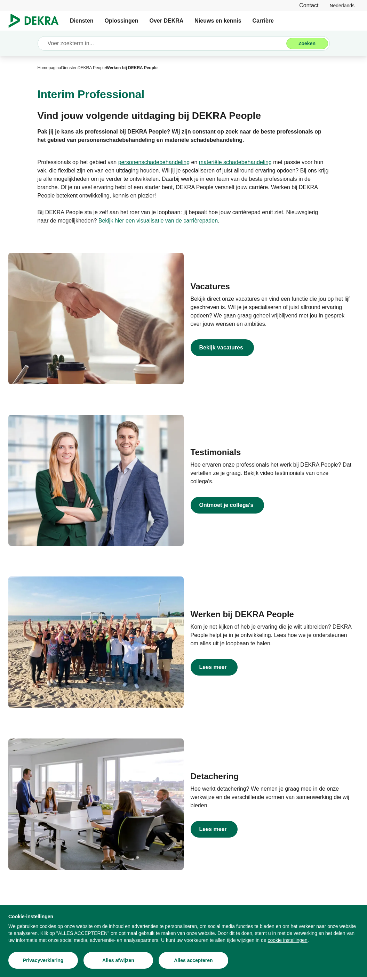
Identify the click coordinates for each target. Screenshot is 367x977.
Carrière (263, 21)
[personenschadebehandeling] (154, 162)
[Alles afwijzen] (118, 960)
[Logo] (36, 21)
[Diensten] (69, 67)
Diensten (82, 21)
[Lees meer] (271, 667)
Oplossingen (121, 21)
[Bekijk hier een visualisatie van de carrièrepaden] (158, 221)
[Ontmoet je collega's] (271, 505)
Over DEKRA (166, 21)
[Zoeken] (307, 43)
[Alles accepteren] (193, 960)
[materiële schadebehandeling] (235, 162)
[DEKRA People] (92, 67)
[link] (342, 5)
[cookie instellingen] (288, 940)
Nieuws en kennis (217, 21)
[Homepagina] (49, 67)
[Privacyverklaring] (43, 960)
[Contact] (308, 5)
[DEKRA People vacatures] (271, 347)
